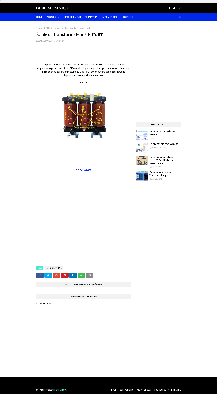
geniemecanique (45, 41)
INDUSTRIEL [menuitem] (52, 17)
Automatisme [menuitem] (109, 17)
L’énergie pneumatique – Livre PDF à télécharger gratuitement (162, 160)
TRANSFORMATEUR (52, 28)
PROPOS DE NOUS (144, 390)
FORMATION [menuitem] (91, 17)
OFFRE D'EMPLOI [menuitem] (72, 17)
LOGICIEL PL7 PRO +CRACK (163, 144)
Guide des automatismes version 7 (162, 133)
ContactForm (126, 390)
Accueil (39, 28)
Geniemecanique (53, 8)
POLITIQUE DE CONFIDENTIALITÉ (167, 390)
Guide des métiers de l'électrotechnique (160, 174)
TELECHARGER (83, 170)
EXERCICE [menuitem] (128, 17)
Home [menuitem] (39, 17)
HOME (113, 390)
